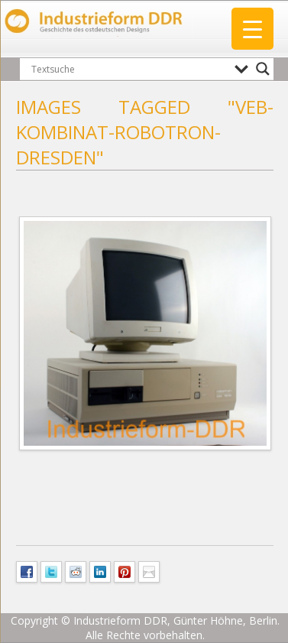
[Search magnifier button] (262, 69)
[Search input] (129, 69)
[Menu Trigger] (252, 29)
